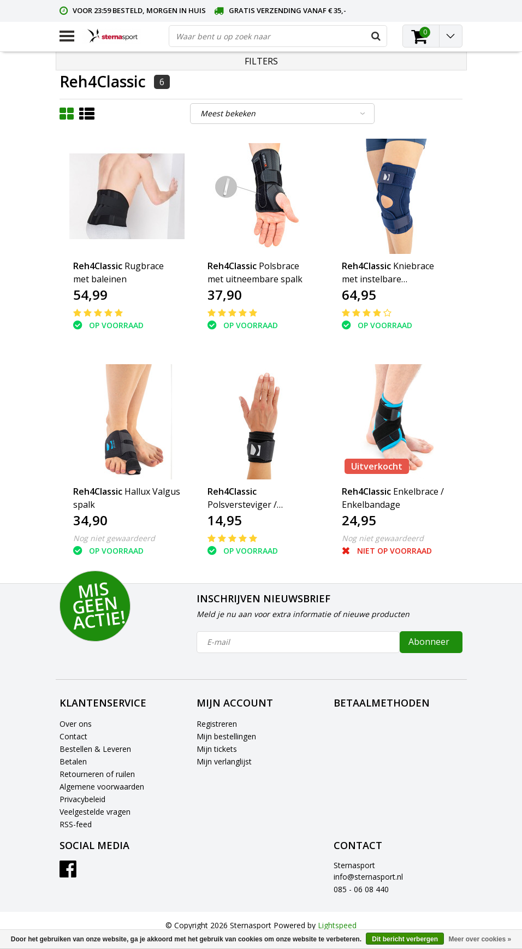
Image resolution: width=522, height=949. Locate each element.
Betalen (73, 761)
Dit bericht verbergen (405, 939)
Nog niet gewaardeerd (114, 538)
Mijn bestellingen (226, 736)
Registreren (217, 724)
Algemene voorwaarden (102, 786)
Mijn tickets (217, 749)
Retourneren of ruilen (97, 774)
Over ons (76, 724)
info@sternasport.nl (368, 876)
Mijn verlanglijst (224, 761)
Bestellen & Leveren (95, 749)
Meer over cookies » (479, 939)
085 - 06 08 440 (361, 889)
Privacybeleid (82, 799)
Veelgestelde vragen (95, 811)
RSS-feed (76, 824)
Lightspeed (337, 925)
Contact (73, 736)
